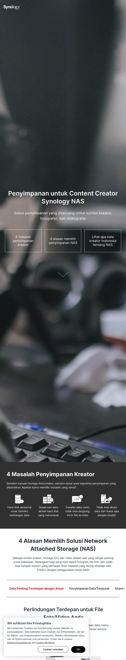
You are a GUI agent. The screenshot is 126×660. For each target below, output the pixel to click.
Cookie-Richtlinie (45, 642)
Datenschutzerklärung (19, 642)
